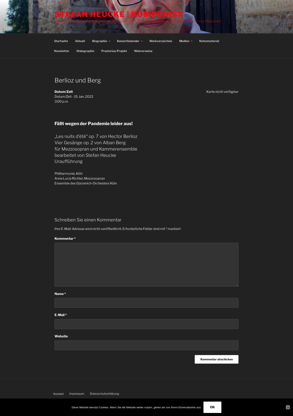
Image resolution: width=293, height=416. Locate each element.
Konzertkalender (130, 41)
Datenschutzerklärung (104, 393)
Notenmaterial (209, 41)
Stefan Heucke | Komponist (119, 14)
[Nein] (288, 407)
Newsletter (61, 51)
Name (60, 294)
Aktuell (80, 41)
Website (61, 336)
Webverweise (143, 51)
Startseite (61, 41)
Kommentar (65, 238)
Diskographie (85, 51)
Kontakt (58, 393)
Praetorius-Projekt (114, 51)
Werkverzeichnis (160, 41)
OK (212, 407)
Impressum (76, 393)
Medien (186, 41)
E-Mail (61, 315)
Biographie (101, 41)
